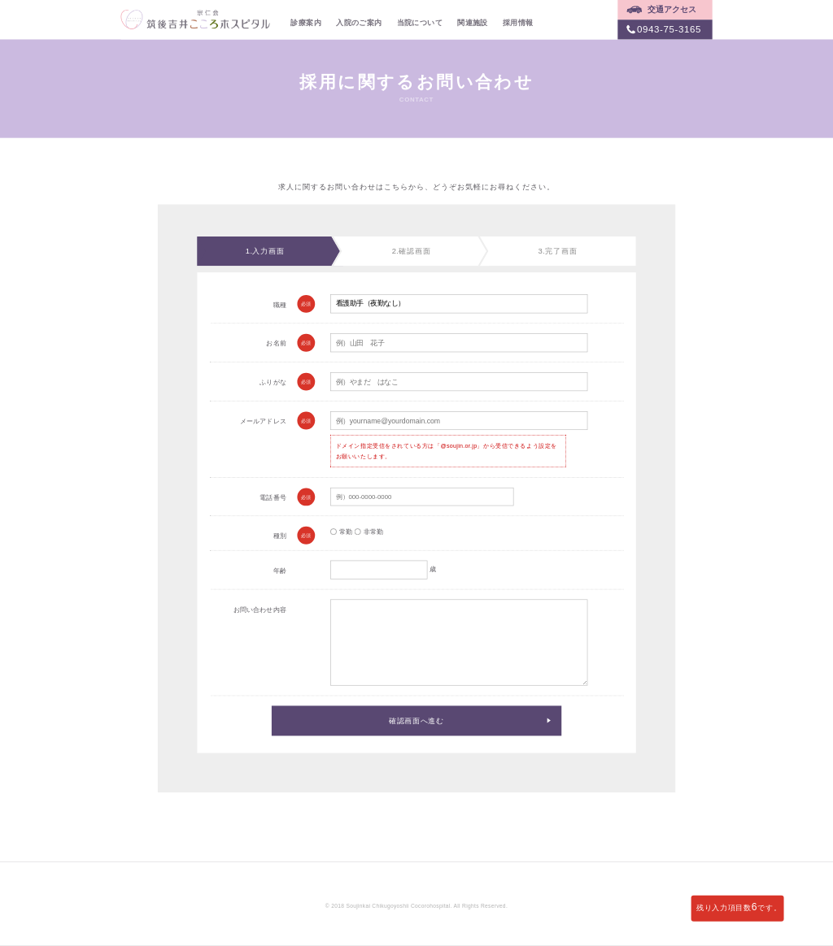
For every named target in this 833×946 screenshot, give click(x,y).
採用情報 (518, 22)
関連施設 (472, 22)
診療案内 (305, 22)
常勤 (341, 532)
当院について (420, 22)
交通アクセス (672, 10)
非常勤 (369, 532)
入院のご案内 (359, 22)
